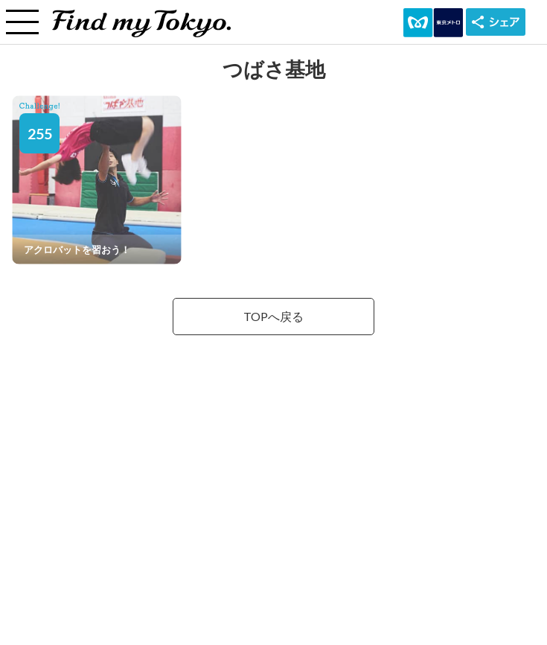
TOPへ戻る (273, 316)
